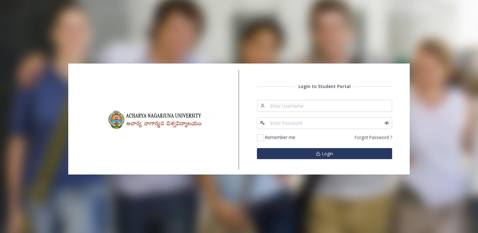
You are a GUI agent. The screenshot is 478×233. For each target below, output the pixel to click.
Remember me (280, 137)
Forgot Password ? (373, 137)
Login (324, 154)
